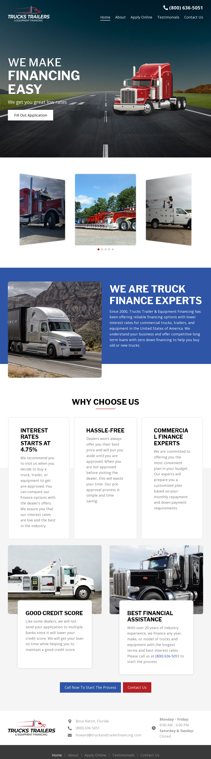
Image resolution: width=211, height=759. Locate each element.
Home (57, 755)
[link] (105, 17)
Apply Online (95, 755)
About (73, 755)
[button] (30, 115)
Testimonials (123, 755)
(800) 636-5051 (183, 7)
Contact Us (149, 755)
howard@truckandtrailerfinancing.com (108, 735)
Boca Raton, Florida (92, 721)
